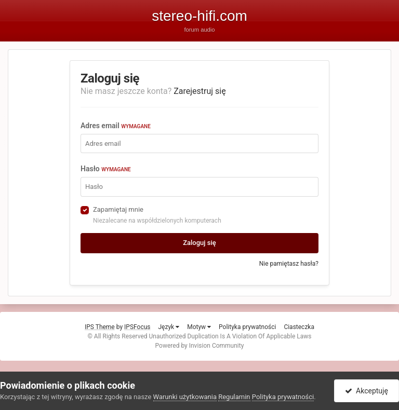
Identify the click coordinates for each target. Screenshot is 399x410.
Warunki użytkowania (185, 397)
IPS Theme (100, 327)
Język (168, 327)
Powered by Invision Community (199, 345)
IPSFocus (137, 327)
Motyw (199, 327)
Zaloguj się (199, 243)
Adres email (116, 125)
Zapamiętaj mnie (118, 209)
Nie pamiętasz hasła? (288, 263)
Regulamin (234, 397)
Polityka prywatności (247, 327)
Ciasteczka (299, 327)
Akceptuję (366, 391)
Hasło (106, 169)
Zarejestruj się (200, 91)
